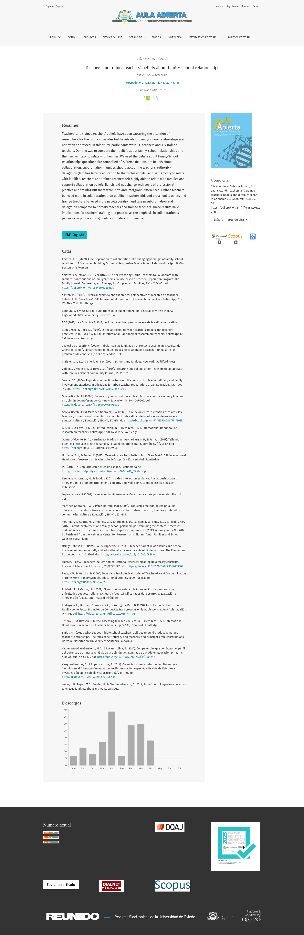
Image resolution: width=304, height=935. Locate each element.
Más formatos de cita (229, 220)
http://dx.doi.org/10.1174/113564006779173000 (90, 404)
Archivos (90, 37)
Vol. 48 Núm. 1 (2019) (152, 59)
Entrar (256, 6)
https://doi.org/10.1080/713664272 (83, 582)
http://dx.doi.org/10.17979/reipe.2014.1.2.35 (89, 677)
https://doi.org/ (72, 448)
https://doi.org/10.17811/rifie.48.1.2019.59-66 (151, 82)
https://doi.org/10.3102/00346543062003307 (155, 566)
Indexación (175, 37)
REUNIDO (55, 37)
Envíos (156, 37)
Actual (72, 37)
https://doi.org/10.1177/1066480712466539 (88, 287)
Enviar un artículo (61, 885)
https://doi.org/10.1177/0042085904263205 (99, 389)
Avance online (112, 37)
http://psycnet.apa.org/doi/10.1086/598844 (128, 554)
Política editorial (240, 37)
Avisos (219, 6)
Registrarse (233, 6)
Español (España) (57, 6)
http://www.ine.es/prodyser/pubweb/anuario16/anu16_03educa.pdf (105, 471)
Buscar (245, 6)
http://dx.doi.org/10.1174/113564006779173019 (154, 420)
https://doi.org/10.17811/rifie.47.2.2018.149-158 (106, 613)
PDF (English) (74, 235)
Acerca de (136, 37)
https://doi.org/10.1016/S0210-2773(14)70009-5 (126, 657)
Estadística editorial (204, 37)
